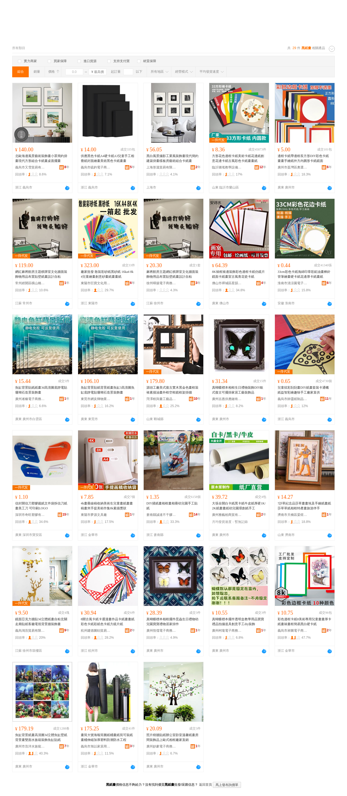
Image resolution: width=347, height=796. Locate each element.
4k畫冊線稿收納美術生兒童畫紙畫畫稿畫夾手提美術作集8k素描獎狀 (107, 505)
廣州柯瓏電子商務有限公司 (227, 630)
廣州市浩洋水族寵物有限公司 (30, 746)
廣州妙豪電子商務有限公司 (161, 746)
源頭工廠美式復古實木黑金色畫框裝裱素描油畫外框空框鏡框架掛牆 (172, 390)
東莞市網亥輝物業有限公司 (96, 399)
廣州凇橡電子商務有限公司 (30, 399)
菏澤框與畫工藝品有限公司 (161, 399)
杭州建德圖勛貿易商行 (96, 630)
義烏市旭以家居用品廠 (96, 746)
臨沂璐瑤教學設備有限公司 (227, 167)
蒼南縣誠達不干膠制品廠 (161, 515)
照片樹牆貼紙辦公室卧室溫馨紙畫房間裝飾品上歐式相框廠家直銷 (172, 737)
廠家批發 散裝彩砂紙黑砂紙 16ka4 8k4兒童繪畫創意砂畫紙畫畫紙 (107, 274)
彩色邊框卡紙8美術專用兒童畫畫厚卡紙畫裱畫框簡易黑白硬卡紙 (304, 621)
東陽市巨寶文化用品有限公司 (96, 283)
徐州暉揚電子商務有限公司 (161, 283)
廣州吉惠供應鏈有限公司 (227, 399)
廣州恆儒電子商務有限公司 (161, 630)
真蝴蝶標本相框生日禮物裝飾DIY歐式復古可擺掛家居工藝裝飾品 (237, 390)
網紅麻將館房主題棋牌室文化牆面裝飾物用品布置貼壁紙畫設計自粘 (41, 274)
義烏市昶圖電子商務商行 (292, 630)
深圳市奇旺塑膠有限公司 (30, 515)
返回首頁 (205, 785)
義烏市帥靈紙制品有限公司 (292, 399)
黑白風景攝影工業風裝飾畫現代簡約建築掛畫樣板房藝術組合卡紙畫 (172, 158)
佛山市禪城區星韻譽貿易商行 (227, 283)
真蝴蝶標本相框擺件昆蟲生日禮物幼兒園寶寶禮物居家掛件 (172, 621)
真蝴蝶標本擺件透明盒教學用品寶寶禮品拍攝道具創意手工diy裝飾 (238, 621)
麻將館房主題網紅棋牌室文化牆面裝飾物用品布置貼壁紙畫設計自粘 (172, 274)
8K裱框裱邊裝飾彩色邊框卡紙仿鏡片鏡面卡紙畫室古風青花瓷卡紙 (238, 274)
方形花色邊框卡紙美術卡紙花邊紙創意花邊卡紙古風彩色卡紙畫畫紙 (238, 158)
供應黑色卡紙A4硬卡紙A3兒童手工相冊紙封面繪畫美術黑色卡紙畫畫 (107, 158)
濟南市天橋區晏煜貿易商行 (292, 515)
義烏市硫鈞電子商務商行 (96, 167)
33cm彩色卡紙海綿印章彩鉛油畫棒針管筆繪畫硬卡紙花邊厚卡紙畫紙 (304, 274)
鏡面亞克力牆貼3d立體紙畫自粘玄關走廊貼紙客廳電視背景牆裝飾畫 (41, 621)
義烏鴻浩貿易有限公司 (30, 630)
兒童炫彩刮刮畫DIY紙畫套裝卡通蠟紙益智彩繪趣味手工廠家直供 (303, 390)
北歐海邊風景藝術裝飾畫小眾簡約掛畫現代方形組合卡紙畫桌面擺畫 (41, 158)
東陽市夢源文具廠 (94, 515)
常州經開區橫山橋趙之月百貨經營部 (30, 283)
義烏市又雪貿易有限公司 (30, 167)
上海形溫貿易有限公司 (161, 167)
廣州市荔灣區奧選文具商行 (292, 167)
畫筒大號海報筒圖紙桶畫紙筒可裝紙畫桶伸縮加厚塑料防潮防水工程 (107, 737)
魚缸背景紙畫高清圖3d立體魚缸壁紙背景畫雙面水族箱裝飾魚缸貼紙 (41, 737)
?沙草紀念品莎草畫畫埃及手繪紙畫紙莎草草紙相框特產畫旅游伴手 (304, 505)
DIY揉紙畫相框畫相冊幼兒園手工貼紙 (172, 505)
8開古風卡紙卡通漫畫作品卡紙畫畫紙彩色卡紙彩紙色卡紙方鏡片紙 (107, 621)
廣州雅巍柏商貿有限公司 (227, 515)
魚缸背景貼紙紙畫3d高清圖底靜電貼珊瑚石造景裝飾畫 (41, 390)
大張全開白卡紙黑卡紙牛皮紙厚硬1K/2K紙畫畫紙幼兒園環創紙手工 (239, 505)
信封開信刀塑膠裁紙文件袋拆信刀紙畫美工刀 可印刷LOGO (41, 505)
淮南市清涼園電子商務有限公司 (292, 283)
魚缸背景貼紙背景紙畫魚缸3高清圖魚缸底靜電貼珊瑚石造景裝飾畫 (107, 390)
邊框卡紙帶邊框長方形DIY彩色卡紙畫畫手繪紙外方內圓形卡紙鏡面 (303, 158)
